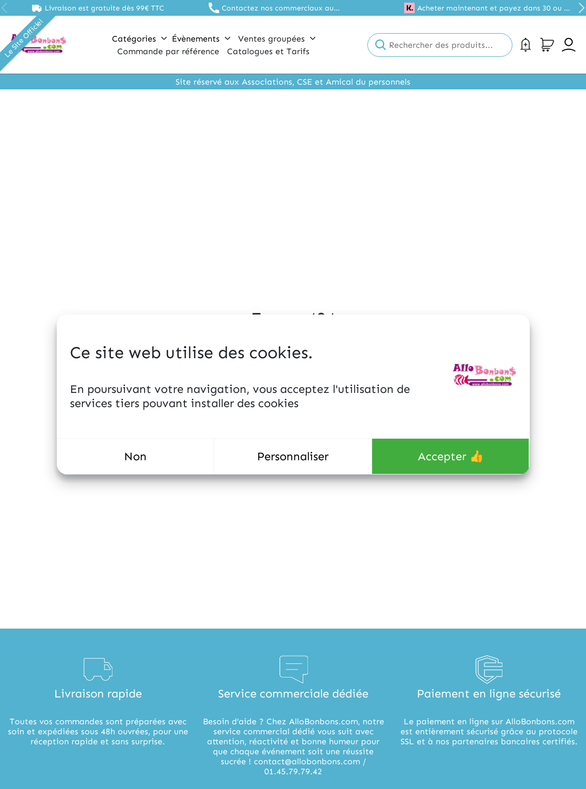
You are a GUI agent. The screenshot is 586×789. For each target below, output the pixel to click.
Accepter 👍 (451, 456)
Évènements (201, 39)
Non (135, 456)
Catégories (139, 39)
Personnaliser (292, 456)
